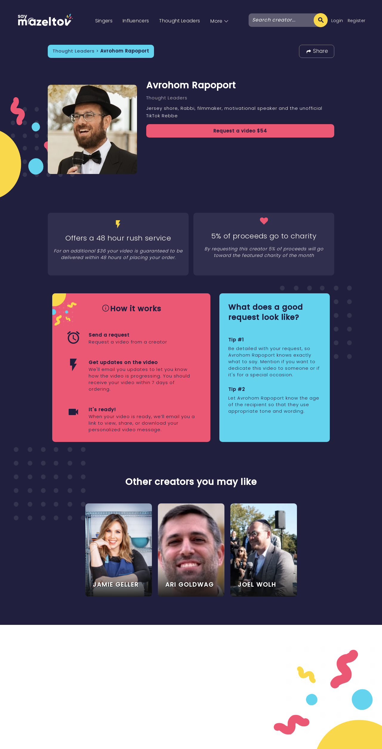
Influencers (136, 20)
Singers (104, 20)
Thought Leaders (179, 20)
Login (337, 21)
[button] (219, 14)
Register (357, 21)
